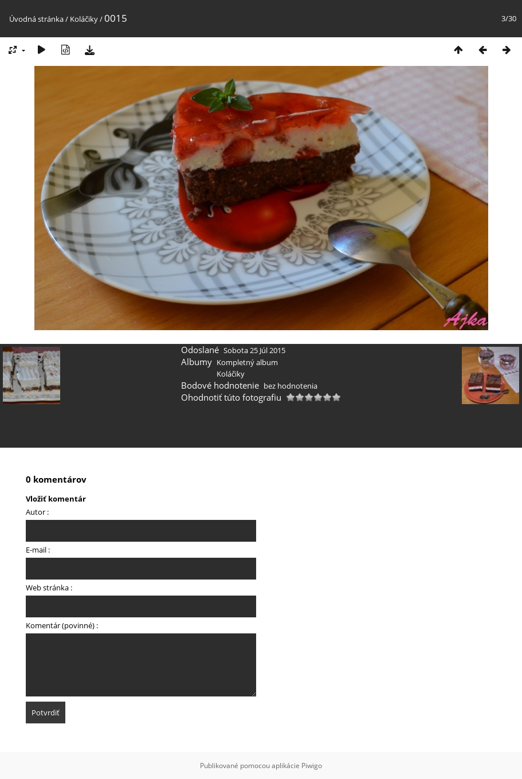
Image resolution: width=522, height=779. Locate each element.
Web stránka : (49, 587)
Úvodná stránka (36, 19)
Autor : (37, 512)
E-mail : (38, 550)
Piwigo (311, 765)
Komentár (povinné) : (62, 625)
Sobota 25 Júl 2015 (254, 350)
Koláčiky (84, 19)
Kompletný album (247, 362)
